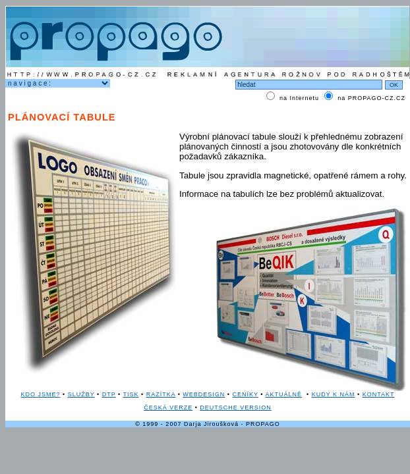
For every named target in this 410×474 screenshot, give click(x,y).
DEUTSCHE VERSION (236, 407)
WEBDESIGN (204, 394)
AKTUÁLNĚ (284, 394)
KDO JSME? (40, 394)
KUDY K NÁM (333, 394)
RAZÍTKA (161, 394)
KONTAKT (379, 394)
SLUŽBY (81, 394)
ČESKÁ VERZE (168, 407)
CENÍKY (245, 394)
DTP (109, 394)
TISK (130, 394)
